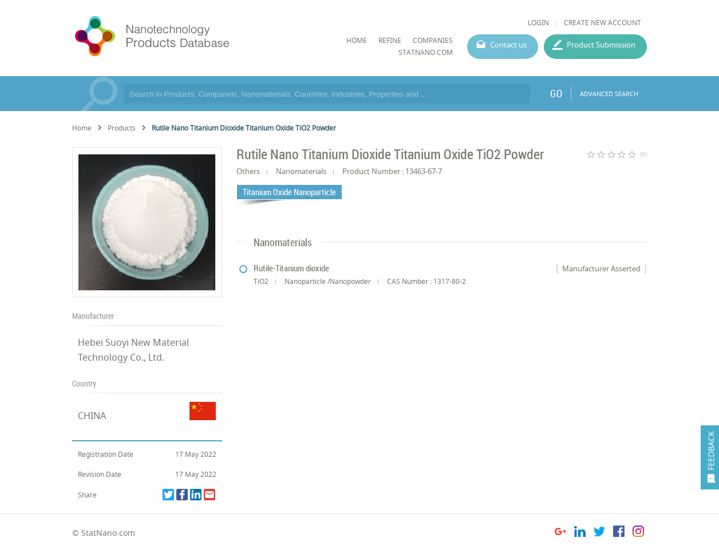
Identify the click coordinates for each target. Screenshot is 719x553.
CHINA (92, 415)
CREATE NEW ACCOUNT (602, 22)
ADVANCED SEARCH (609, 93)
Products (122, 128)
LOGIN (538, 22)
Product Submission (601, 45)
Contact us (508, 45)
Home (82, 128)
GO (556, 93)
